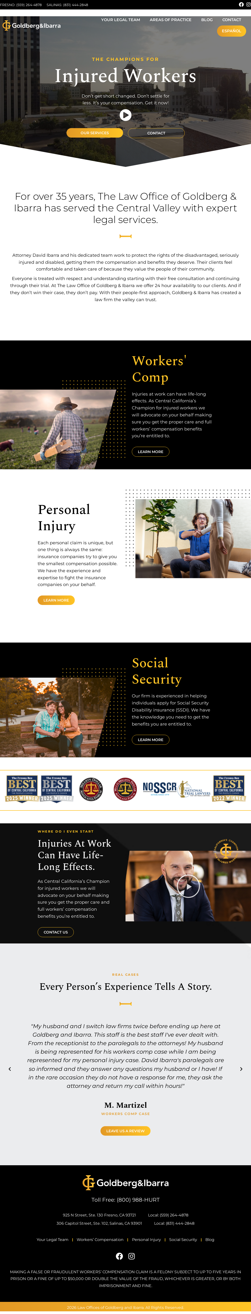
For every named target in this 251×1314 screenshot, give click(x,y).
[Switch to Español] (231, 31)
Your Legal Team (120, 19)
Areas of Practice (171, 19)
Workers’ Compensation (91, 1241)
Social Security (192, 1241)
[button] (188, 886)
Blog (207, 19)
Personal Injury (146, 1241)
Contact (231, 19)
